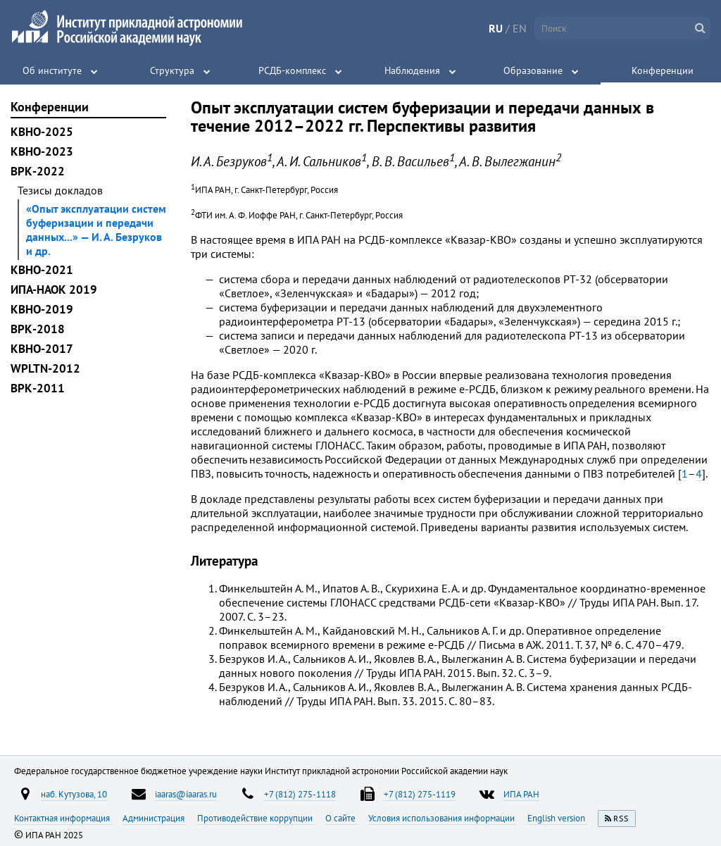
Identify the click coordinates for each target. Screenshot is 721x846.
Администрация (155, 817)
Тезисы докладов (60, 190)
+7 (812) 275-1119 (420, 794)
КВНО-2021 (42, 270)
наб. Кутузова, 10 (74, 794)
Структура (172, 70)
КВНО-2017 (42, 348)
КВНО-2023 (42, 151)
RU (496, 28)
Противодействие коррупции (256, 817)
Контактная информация (63, 817)
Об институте (52, 70)
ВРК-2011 (38, 388)
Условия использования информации (442, 817)
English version (557, 817)
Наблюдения (412, 70)
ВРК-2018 (38, 329)
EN (520, 28)
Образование (533, 70)
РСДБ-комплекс (292, 70)
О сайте (341, 817)
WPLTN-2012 (45, 368)
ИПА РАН (521, 794)
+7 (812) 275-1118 (300, 794)
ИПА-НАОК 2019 (54, 289)
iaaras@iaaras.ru (186, 794)
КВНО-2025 (42, 131)
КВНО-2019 (42, 309)
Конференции (663, 70)
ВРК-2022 (38, 171)
